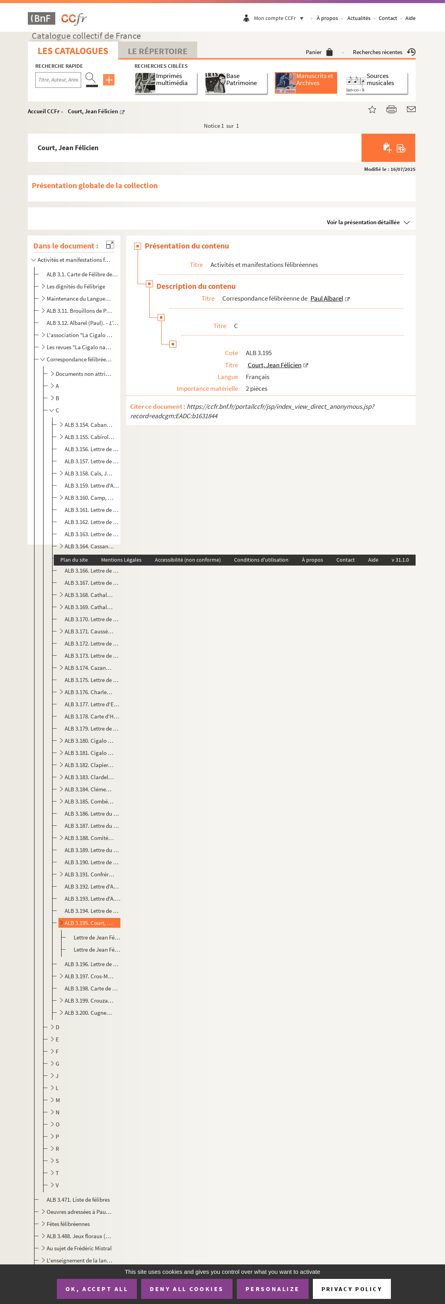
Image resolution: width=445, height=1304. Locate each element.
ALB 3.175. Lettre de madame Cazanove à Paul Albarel (92, 680)
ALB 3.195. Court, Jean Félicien (89, 923)
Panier (319, 52)
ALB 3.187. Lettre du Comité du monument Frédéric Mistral (92, 825)
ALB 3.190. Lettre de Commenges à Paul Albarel (92, 862)
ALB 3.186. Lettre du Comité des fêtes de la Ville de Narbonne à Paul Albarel (92, 813)
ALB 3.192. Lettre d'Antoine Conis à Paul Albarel (92, 886)
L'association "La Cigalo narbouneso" (80, 335)
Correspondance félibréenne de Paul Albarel (80, 359)
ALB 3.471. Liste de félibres (78, 1199)
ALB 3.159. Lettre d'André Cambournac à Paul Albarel (92, 485)
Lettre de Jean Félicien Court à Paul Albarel (98, 937)
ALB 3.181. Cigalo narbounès (89, 752)
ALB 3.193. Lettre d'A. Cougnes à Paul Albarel (92, 898)
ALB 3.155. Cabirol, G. (89, 437)
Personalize (272, 1289)
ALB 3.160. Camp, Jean (89, 497)
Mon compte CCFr (280, 18)
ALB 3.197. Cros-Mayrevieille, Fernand (89, 976)
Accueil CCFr (44, 111)
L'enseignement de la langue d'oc (80, 1260)
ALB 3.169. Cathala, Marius (89, 607)
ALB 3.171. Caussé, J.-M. (89, 631)
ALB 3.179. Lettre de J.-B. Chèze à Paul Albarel (92, 728)
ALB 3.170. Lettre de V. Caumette (92, 619)
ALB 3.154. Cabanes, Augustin (89, 424)
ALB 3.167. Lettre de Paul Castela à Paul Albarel (92, 582)
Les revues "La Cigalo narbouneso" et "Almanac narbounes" (80, 347)
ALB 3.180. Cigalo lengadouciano (89, 740)
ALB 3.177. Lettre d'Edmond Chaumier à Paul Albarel (92, 704)
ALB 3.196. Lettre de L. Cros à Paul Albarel (92, 964)
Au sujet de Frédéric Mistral (79, 1248)
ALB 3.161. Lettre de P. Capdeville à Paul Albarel (92, 509)
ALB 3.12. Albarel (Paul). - (83, 322)
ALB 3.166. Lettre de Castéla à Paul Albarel (92, 570)
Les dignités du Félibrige (76, 286)
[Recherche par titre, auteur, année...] (58, 80)
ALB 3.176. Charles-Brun (89, 692)
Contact (388, 18)
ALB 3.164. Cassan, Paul (89, 546)
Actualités (359, 18)
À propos (327, 18)
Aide (410, 18)
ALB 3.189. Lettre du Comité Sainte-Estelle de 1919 (92, 850)
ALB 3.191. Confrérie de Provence (89, 874)
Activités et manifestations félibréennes (74, 259)
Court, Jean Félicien (93, 111)
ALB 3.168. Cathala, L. (89, 594)
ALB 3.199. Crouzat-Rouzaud (89, 1000)
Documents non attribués (84, 373)
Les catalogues (73, 51)
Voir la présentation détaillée (363, 222)
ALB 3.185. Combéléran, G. (89, 801)
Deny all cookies (186, 1289)
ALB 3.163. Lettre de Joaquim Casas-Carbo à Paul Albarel (92, 534)
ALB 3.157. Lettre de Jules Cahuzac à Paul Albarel (92, 461)
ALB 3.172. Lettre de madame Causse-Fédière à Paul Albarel (92, 643)
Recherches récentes (384, 52)
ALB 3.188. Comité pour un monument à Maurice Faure (89, 838)
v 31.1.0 (400, 559)
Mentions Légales (121, 559)
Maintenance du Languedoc (80, 298)
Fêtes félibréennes (68, 1224)
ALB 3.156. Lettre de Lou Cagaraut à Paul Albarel (92, 449)
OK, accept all (96, 1289)
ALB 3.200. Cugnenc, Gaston (89, 1012)
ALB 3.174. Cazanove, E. (89, 667)
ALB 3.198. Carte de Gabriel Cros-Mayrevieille (92, 988)
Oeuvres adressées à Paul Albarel (80, 1211)
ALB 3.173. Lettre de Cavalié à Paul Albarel (92, 655)
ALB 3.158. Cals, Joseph (89, 473)
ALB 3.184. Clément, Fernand (89, 789)
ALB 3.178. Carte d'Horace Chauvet (92, 716)
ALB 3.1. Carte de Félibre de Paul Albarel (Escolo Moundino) (83, 274)
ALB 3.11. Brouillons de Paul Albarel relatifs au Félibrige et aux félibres (80, 310)
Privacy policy (351, 1289)
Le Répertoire (157, 50)
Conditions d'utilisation (261, 559)
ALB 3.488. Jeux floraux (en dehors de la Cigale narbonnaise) (80, 1236)
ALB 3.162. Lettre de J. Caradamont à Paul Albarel (92, 522)
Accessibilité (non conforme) (188, 559)
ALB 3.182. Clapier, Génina (89, 765)
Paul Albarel (327, 298)
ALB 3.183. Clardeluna (89, 777)
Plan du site (74, 559)
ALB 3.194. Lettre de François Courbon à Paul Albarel (92, 910)
